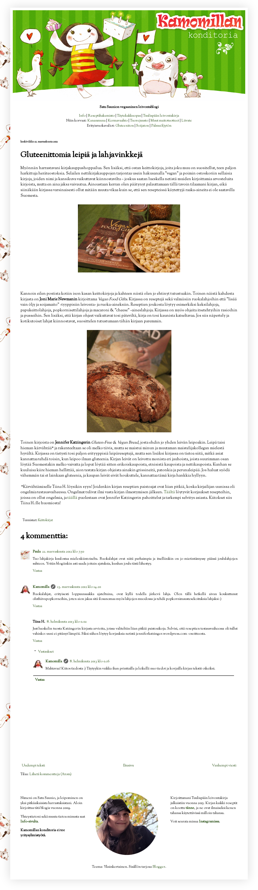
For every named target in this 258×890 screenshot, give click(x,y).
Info (82, 115)
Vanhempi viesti (224, 765)
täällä (72, 498)
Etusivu (128, 765)
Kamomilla (41, 587)
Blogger (159, 867)
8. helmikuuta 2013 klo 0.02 (67, 621)
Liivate (186, 120)
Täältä (169, 492)
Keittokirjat (45, 520)
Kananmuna (96, 120)
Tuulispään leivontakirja (161, 115)
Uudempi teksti (33, 765)
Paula (37, 551)
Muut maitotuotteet (164, 120)
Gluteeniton (124, 125)
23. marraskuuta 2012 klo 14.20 (79, 587)
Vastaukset (46, 652)
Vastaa (37, 571)
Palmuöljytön (161, 125)
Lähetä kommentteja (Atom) (50, 774)
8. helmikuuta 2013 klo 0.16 (90, 661)
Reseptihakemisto (101, 115)
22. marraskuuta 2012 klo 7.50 (63, 551)
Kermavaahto (118, 120)
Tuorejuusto (139, 120)
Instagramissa (209, 821)
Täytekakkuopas (129, 115)
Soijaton (142, 125)
